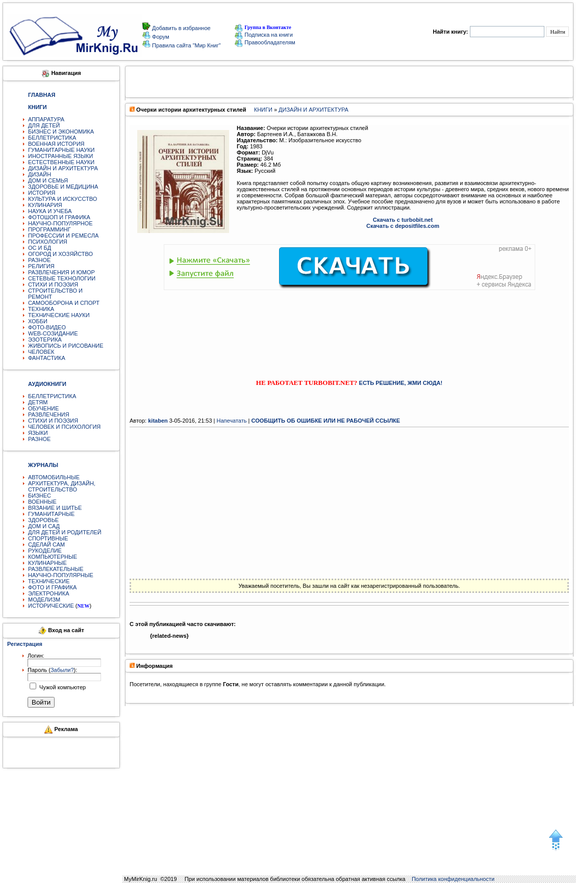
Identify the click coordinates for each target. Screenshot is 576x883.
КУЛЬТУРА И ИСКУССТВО (62, 199)
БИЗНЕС (39, 495)
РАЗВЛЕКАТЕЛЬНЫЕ (56, 569)
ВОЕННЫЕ (42, 502)
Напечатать (232, 421)
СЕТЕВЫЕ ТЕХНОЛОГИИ (61, 278)
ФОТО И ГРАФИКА (52, 587)
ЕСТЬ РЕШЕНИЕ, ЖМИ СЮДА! (401, 383)
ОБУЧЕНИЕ (43, 408)
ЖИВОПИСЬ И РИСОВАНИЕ (66, 346)
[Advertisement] (349, 325)
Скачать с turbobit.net (403, 220)
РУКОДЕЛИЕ (45, 551)
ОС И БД (39, 248)
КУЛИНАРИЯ (45, 205)
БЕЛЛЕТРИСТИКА (52, 138)
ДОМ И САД (44, 526)
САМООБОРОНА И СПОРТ (63, 303)
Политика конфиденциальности (453, 879)
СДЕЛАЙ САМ (46, 544)
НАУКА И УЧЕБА (50, 211)
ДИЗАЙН (39, 174)
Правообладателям (265, 42)
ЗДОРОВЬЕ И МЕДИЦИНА (63, 187)
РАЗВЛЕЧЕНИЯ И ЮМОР (61, 272)
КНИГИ (263, 110)
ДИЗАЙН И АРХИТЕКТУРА (63, 168)
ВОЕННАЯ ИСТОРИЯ (56, 144)
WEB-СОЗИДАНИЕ (53, 333)
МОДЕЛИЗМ (44, 599)
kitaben (158, 421)
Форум (160, 37)
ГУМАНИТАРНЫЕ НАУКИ (61, 150)
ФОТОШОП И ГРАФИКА (59, 217)
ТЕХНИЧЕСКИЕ (49, 581)
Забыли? (62, 670)
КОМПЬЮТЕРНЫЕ (52, 557)
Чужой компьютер (62, 687)
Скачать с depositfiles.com (402, 226)
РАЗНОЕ (39, 260)
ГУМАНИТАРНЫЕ (51, 514)
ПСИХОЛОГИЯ (47, 242)
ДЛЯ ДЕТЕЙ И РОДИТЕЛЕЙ (65, 532)
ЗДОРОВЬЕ (43, 520)
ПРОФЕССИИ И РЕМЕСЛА (63, 235)
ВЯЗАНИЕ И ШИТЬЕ (55, 508)
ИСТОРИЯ (41, 193)
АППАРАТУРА (46, 119)
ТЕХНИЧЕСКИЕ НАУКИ (59, 315)
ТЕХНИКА (41, 309)
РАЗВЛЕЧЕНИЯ (48, 414)
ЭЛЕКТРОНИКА (48, 593)
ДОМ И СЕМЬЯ (48, 180)
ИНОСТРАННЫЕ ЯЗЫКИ (60, 156)
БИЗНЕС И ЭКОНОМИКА (61, 131)
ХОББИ (37, 321)
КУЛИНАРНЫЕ (47, 563)
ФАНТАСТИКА (46, 358)
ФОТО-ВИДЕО (47, 327)
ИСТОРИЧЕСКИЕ (51, 606)
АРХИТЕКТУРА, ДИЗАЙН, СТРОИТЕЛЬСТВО (61, 486)
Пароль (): (52, 670)
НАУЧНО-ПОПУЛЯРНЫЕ (60, 575)
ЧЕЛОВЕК (41, 352)
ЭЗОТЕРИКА (45, 339)
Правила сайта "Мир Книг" (186, 45)
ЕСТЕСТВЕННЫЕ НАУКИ (61, 162)
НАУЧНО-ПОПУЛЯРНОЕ (60, 223)
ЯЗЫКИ (38, 433)
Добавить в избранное (181, 28)
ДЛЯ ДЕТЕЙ (44, 125)
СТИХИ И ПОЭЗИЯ (53, 284)
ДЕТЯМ (37, 402)
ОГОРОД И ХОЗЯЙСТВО (60, 254)
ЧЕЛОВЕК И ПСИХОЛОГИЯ (64, 427)
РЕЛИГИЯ (41, 266)
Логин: (36, 656)
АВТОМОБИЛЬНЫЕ (54, 477)
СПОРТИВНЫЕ (48, 538)
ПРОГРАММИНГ (49, 229)
